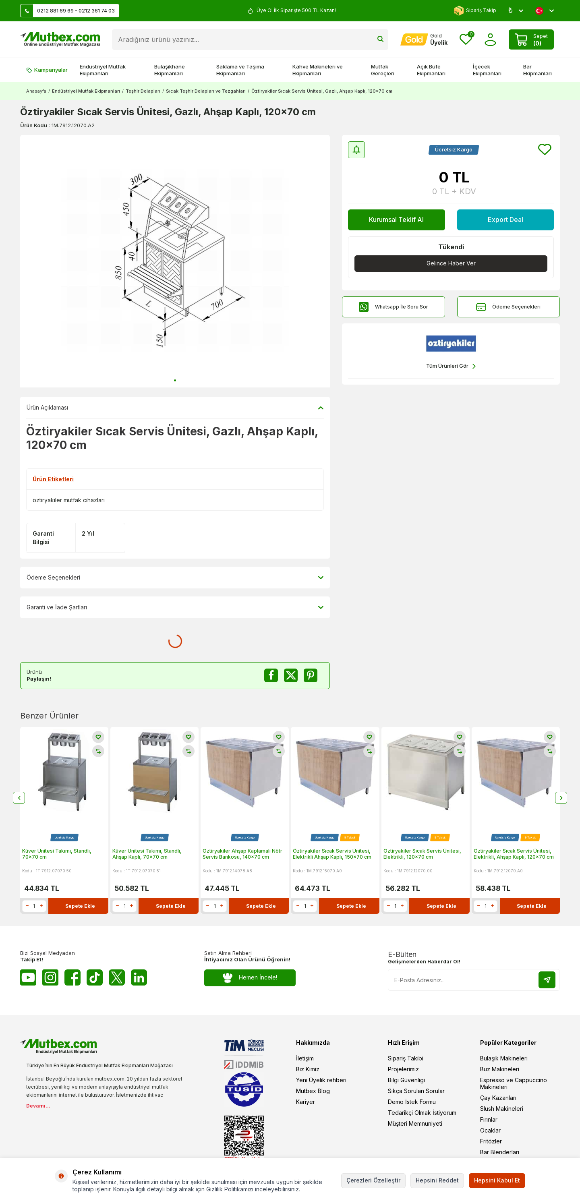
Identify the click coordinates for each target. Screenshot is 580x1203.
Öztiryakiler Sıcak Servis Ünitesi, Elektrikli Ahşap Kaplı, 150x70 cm (332, 853)
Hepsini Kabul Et (497, 1180)
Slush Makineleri (501, 1108)
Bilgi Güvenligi (406, 1080)
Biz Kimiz (307, 1069)
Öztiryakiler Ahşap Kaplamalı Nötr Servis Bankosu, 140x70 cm (242, 853)
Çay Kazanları (498, 1097)
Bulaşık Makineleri (504, 1058)
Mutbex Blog (313, 1090)
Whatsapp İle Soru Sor (393, 307)
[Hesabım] (423, 39)
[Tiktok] (95, 977)
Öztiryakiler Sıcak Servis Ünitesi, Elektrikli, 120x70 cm (422, 853)
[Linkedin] (139, 977)
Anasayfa (36, 91)
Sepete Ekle (80, 906)
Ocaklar (490, 1130)
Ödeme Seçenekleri (508, 307)
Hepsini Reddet (437, 1180)
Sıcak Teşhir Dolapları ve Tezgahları (206, 91)
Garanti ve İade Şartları (175, 607)
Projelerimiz (403, 1069)
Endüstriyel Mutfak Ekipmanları (103, 70)
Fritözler (491, 1141)
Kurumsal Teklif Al (396, 219)
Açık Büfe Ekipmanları (431, 70)
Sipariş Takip (475, 11)
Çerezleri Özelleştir (373, 1180)
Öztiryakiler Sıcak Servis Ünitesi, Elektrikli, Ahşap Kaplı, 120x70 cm (514, 853)
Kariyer (305, 1101)
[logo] (60, 39)
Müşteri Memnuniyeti (415, 1123)
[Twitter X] (117, 977)
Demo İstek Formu (412, 1101)
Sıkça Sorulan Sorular (416, 1090)
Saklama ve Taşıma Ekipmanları (240, 70)
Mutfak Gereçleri (382, 70)
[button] (175, 380)
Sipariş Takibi (405, 1058)
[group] (175, 261)
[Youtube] (28, 977)
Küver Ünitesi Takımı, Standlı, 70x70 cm (56, 853)
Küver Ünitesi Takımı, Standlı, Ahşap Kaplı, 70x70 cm (147, 853)
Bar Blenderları (499, 1152)
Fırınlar (488, 1119)
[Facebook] (72, 977)
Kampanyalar (47, 69)
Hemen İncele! (250, 978)
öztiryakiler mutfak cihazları (69, 500)
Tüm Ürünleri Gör (451, 366)
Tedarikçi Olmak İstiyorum (422, 1112)
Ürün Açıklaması (175, 407)
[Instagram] (50, 977)
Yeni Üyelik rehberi (321, 1080)
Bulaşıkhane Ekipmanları (169, 70)
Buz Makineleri (499, 1069)
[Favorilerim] (466, 39)
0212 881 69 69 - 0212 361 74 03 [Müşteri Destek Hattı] (68, 10)
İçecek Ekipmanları (487, 70)
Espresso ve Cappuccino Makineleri (513, 1083)
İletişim (305, 1058)
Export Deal (505, 219)
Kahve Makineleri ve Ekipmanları (317, 70)
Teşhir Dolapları (143, 91)
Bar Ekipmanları (537, 70)
